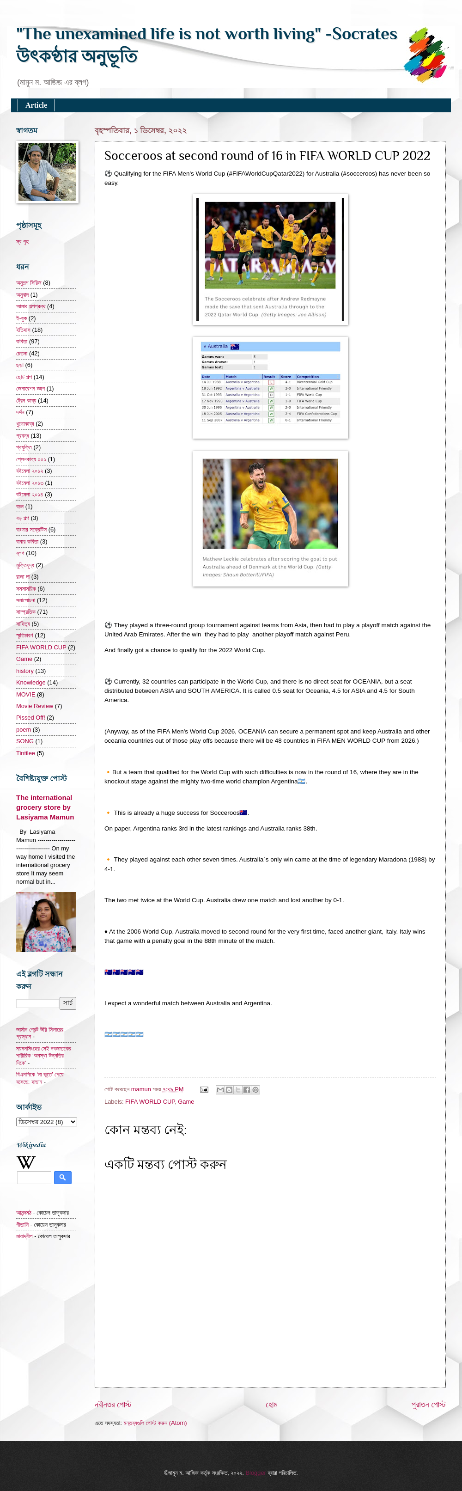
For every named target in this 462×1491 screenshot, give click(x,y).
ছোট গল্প (24, 376)
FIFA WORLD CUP (150, 1101)
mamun (142, 1089)
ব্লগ (20, 553)
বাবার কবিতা (27, 541)
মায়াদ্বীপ (24, 1236)
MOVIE (26, 694)
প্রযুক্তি (24, 447)
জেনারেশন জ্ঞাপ (30, 388)
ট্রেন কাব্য (26, 400)
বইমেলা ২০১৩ (29, 482)
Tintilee (25, 753)
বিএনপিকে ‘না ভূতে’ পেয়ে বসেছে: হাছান (40, 1078)
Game (186, 1101)
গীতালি (22, 1224)
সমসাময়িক (26, 588)
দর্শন (20, 412)
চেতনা (21, 353)
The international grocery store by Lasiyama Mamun (45, 807)
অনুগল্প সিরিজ (29, 282)
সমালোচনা (25, 600)
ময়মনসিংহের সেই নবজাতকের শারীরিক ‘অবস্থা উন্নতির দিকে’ (43, 1055)
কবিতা (21, 341)
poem (23, 729)
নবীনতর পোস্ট (113, 1404)
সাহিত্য (23, 623)
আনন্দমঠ (23, 1212)
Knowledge (31, 682)
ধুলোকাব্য (25, 423)
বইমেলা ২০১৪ (29, 494)
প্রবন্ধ (22, 435)
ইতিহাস (23, 329)
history (25, 670)
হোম (271, 1404)
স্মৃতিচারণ (24, 635)
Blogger (255, 1472)
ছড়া (20, 364)
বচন (20, 506)
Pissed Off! (30, 717)
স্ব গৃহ (22, 241)
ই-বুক (21, 318)
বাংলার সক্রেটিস (31, 529)
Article (36, 105)
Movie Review (34, 706)
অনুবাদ (22, 294)
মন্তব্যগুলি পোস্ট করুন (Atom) (155, 1422)
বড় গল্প (22, 517)
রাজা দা (23, 576)
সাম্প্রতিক (26, 611)
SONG (25, 741)
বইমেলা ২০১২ (29, 470)
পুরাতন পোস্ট (429, 1404)
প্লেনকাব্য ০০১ (31, 459)
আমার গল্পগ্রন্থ (30, 306)
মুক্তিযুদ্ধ (25, 565)
